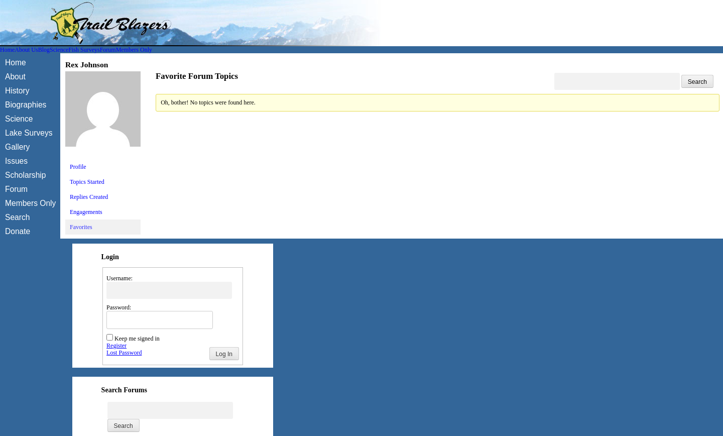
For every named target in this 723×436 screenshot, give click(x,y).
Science (59, 49)
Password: (118, 307)
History (17, 90)
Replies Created (89, 196)
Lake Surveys (28, 133)
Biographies (25, 104)
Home (7, 49)
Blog (44, 49)
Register (116, 345)
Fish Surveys (83, 49)
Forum (108, 49)
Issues (16, 161)
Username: (119, 278)
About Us (26, 49)
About (15, 76)
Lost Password (124, 352)
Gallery (17, 147)
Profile (78, 166)
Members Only (134, 49)
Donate (17, 231)
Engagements (86, 211)
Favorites (81, 227)
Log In (224, 354)
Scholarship (25, 175)
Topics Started (87, 181)
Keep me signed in (137, 338)
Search (17, 217)
